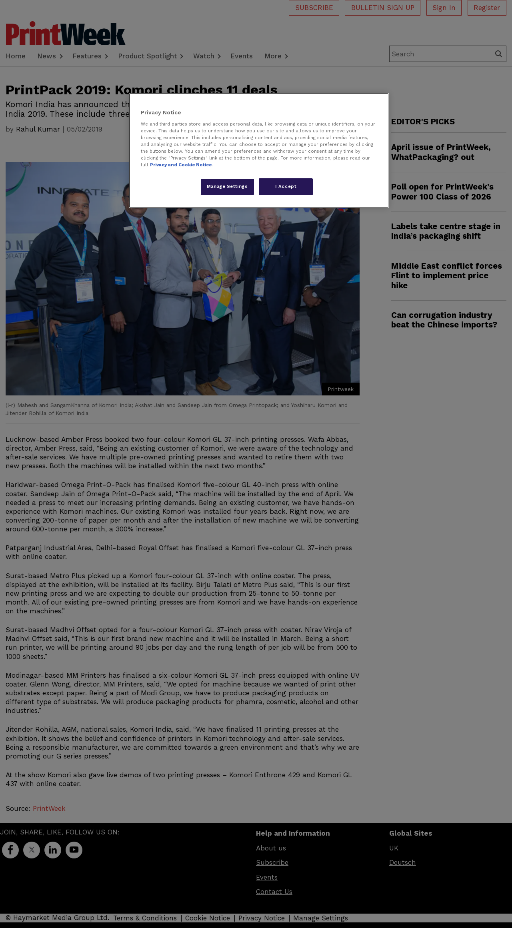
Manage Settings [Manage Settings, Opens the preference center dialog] (227, 186)
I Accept (286, 186)
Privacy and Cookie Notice (181, 165)
